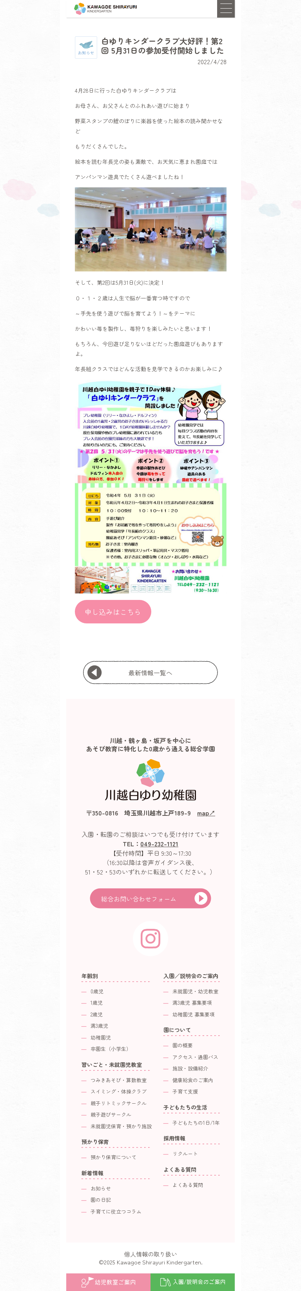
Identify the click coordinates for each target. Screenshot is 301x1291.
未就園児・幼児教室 (195, 991)
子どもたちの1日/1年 (196, 1122)
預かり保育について (113, 1157)
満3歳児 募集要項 (192, 1002)
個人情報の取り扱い (150, 1254)
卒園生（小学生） (111, 1048)
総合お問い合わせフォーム (138, 898)
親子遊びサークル (111, 1114)
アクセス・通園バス (195, 1057)
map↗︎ (206, 812)
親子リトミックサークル (119, 1103)
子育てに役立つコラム (116, 1211)
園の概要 (182, 1045)
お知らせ (101, 1188)
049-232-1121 (159, 843)
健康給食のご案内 (192, 1080)
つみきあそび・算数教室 (119, 1080)
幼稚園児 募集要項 (193, 1014)
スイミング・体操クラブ (119, 1091)
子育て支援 (185, 1091)
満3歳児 (99, 1025)
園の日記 (101, 1199)
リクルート (185, 1153)
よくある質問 (187, 1185)
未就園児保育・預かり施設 (121, 1126)
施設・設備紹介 (190, 1068)
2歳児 (97, 1014)
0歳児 (97, 991)
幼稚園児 (101, 1037)
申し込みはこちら (113, 612)
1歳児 (97, 1002)
